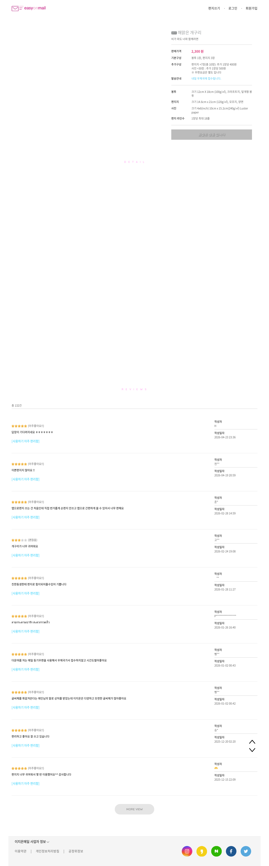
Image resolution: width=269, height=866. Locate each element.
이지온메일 (29, 8)
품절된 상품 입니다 (211, 134)
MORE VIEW (134, 809)
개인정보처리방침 (47, 851)
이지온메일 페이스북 (231, 851)
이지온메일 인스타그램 (187, 851)
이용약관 (20, 851)
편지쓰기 (214, 8)
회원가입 (251, 8)
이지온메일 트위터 (246, 851)
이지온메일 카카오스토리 (201, 851)
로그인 (232, 8)
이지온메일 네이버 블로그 (216, 851)
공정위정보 (76, 851)
